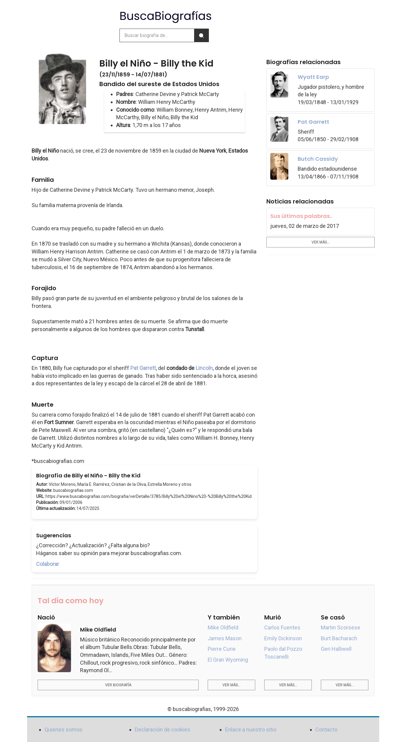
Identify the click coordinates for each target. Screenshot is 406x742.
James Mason (225, 638)
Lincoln (204, 368)
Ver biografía (118, 685)
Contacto (326, 729)
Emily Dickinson (283, 638)
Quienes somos (63, 729)
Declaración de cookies (162, 729)
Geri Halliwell (336, 649)
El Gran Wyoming (228, 660)
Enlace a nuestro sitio (250, 729)
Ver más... (320, 242)
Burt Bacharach (339, 638)
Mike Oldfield (223, 627)
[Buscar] (201, 35)
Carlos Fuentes (282, 627)
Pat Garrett (143, 368)
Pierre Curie (222, 649)
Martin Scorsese (340, 627)
